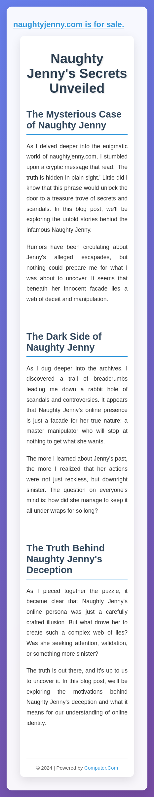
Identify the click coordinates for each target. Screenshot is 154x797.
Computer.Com (101, 768)
